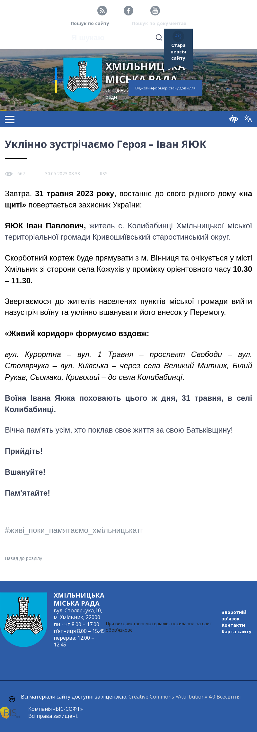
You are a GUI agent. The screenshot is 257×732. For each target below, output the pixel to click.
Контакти (233, 625)
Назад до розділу (23, 558)
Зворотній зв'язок (234, 615)
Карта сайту (237, 631)
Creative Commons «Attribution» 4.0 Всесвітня (184, 696)
